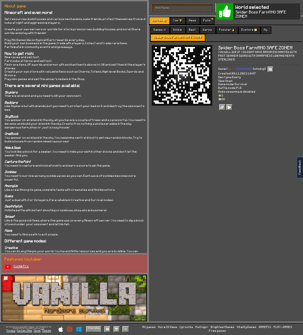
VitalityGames (246, 327)
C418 (42, 328)
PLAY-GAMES (283, 327)
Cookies (46, 330)
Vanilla (94, 328)
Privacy (11, 330)
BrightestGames (223, 327)
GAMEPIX (265, 327)
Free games (217, 331)
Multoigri (201, 327)
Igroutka (186, 327)
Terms (37, 330)
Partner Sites (24, 330)
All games (149, 327)
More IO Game (167, 327)
